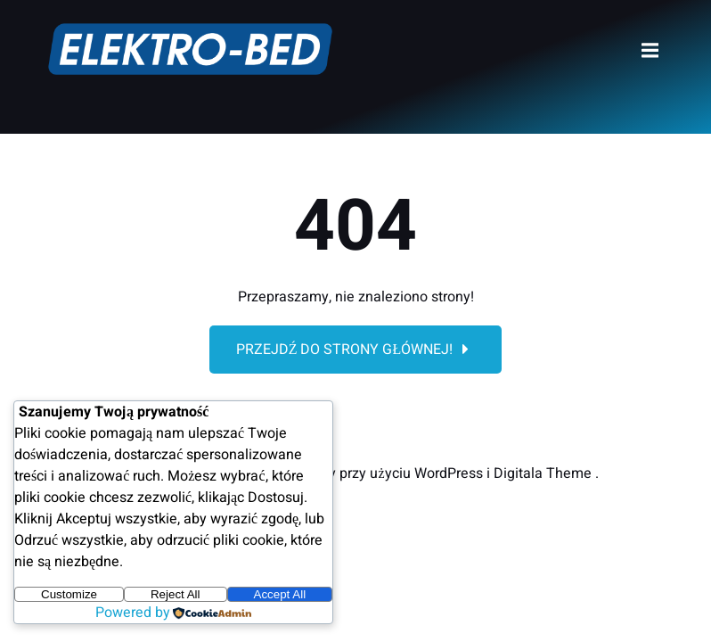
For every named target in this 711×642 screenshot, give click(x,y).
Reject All (175, 594)
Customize (69, 594)
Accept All (280, 594)
